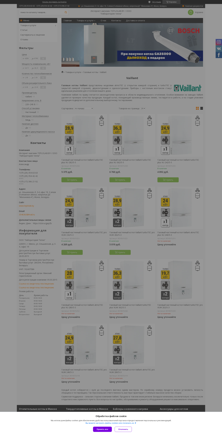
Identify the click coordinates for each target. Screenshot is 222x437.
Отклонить (123, 429)
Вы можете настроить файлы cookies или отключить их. (110, 423)
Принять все (102, 429)
